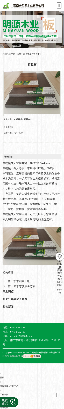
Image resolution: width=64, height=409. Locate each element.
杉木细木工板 (21, 281)
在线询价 (13, 147)
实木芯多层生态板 (24, 286)
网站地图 (4, 407)
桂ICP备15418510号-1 (12, 356)
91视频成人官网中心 (32, 54)
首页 (19, 54)
